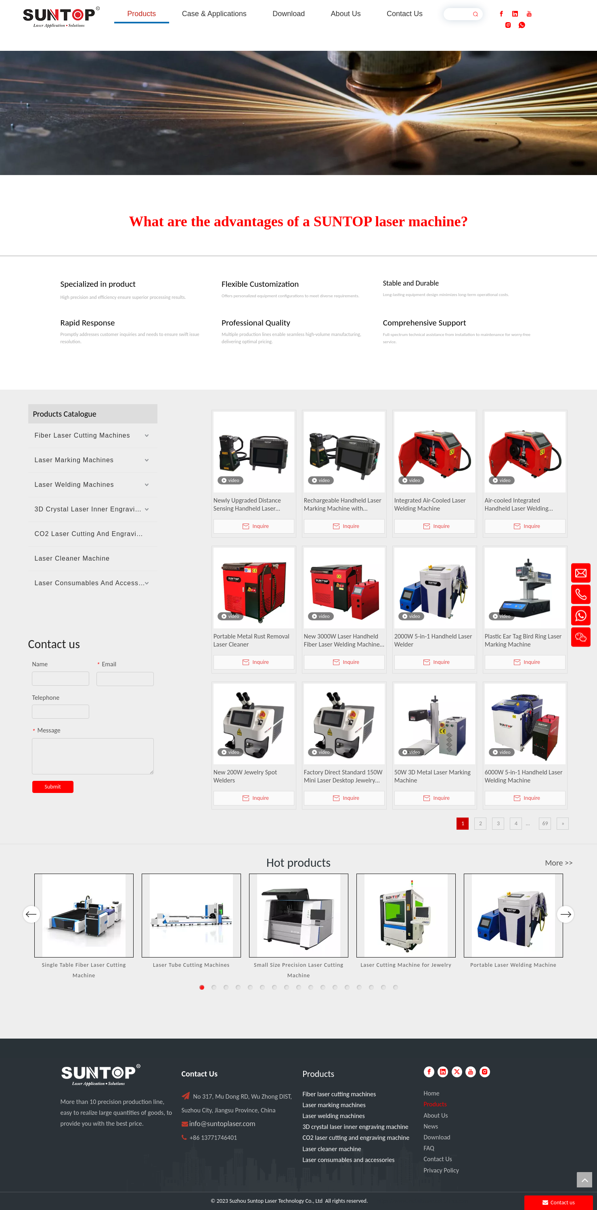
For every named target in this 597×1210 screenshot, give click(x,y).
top (584, 1179)
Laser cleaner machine (332, 1149)
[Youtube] (529, 13)
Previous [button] (31, 938)
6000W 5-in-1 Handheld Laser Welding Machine (524, 776)
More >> (559, 863)
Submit (53, 786)
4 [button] (238, 987)
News (431, 1126)
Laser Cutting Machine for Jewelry (405, 965)
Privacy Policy (441, 1170)
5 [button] (250, 987)
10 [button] (311, 987)
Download (437, 1137)
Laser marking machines (334, 1105)
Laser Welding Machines (74, 484)
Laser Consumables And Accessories (95, 583)
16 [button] (383, 987)
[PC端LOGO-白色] (101, 1075)
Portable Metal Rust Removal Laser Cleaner (251, 640)
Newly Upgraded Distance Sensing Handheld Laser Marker (247, 505)
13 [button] (347, 987)
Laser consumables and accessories (349, 1160)
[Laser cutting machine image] (298, 113)
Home (432, 1093)
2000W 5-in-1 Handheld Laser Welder (433, 640)
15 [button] (371, 987)
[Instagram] (508, 25)
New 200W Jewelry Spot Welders (245, 776)
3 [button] (226, 987)
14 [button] (359, 987)
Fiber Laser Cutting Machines (82, 435)
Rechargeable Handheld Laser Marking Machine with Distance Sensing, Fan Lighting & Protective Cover (343, 505)
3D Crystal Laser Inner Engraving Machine (96, 509)
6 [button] (262, 987)
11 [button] (323, 987)
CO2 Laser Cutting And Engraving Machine (96, 533)
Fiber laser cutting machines (339, 1094)
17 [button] (396, 987)
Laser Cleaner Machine (72, 558)
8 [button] (287, 987)
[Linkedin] (515, 13)
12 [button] (335, 987)
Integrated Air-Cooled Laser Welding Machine (430, 504)
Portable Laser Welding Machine (513, 965)
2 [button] (214, 987)
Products (435, 1104)
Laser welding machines (334, 1116)
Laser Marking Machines (74, 460)
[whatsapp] (522, 25)
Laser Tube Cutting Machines (191, 965)
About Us (436, 1115)
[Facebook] (501, 13)
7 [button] (274, 987)
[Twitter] (457, 1071)
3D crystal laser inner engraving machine (355, 1127)
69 (545, 823)
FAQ (429, 1148)
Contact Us (438, 1159)
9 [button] (299, 987)
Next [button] (565, 938)
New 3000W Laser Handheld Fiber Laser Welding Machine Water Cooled (342, 640)
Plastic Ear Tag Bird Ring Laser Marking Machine (523, 640)
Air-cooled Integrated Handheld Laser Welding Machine (517, 505)
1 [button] (202, 987)
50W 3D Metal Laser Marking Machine (432, 776)
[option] (84, 927)
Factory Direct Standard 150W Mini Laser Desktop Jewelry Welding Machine (343, 776)
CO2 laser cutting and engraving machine (356, 1137)
